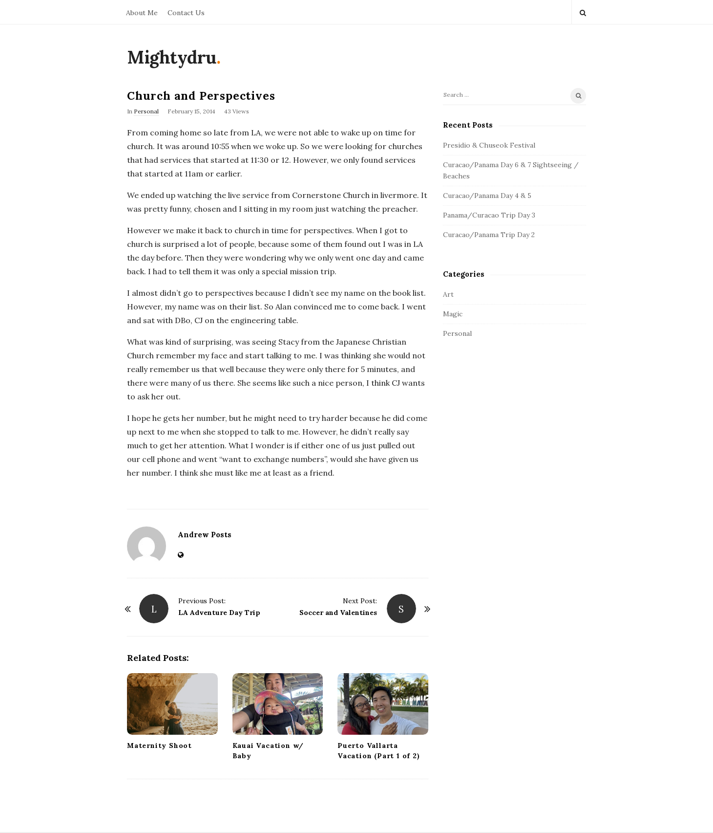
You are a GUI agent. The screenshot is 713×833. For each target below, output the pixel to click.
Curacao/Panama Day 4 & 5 (487, 195)
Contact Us (186, 12)
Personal (146, 111)
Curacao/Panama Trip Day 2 (489, 234)
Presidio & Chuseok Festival (489, 145)
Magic (452, 313)
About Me (142, 12)
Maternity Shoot (159, 745)
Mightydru (171, 57)
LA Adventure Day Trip (219, 612)
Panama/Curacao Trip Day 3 (489, 215)
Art (448, 294)
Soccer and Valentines (338, 612)
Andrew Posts (204, 534)
